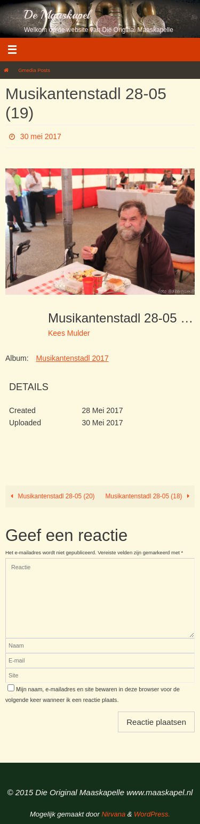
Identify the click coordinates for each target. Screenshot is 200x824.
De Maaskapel (57, 14)
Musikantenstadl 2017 (72, 358)
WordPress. (152, 814)
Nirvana (113, 814)
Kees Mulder (69, 333)
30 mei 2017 (40, 136)
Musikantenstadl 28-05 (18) (149, 496)
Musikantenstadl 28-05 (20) (51, 496)
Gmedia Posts (34, 70)
